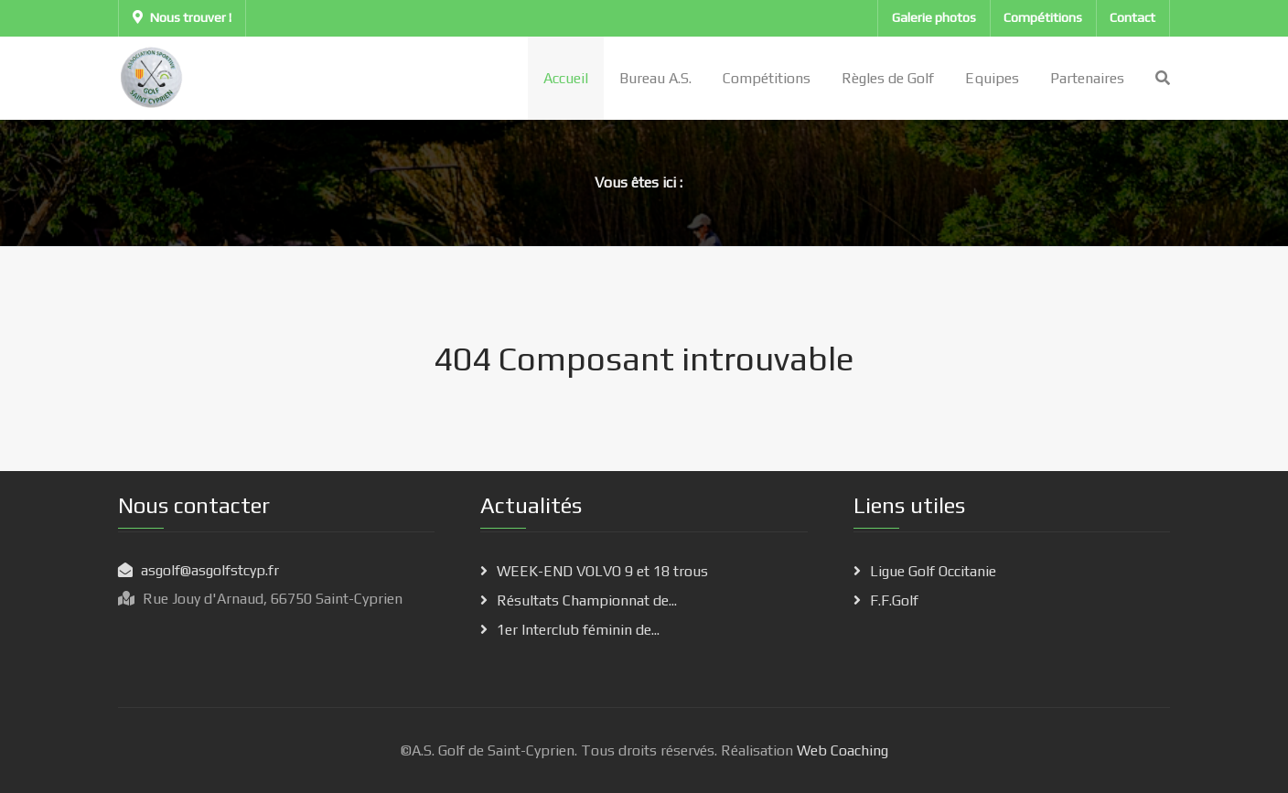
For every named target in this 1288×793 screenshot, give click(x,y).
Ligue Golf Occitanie (933, 571)
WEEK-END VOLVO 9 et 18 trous (602, 571)
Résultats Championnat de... (587, 600)
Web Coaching (840, 750)
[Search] (1162, 78)
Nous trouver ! (182, 17)
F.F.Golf (894, 600)
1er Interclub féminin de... (578, 629)
